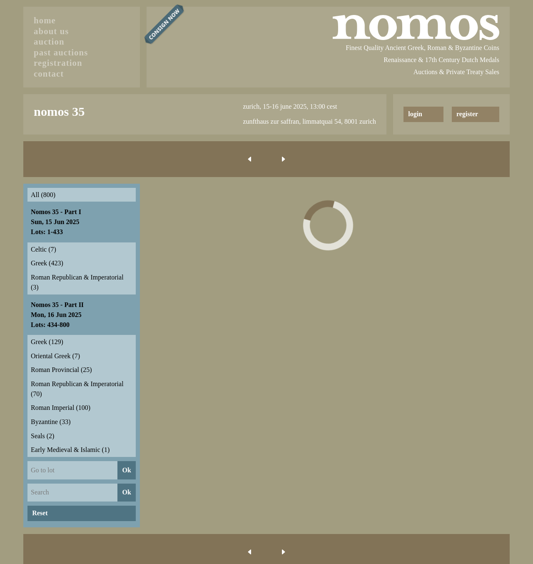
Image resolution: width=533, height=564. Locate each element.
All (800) (43, 194)
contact (49, 73)
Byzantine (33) (51, 421)
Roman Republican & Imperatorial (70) (77, 388)
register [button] (467, 113)
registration (58, 62)
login (415, 113)
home (45, 20)
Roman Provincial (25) (61, 369)
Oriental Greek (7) (55, 355)
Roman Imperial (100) (60, 407)
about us (51, 31)
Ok (126, 470)
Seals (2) (42, 435)
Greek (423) (47, 263)
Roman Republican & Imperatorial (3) (77, 282)
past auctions (61, 52)
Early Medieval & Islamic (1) (70, 449)
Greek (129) (47, 341)
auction (49, 41)
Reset (39, 513)
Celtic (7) (43, 249)
